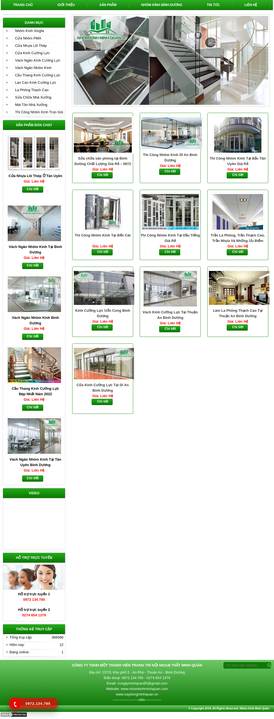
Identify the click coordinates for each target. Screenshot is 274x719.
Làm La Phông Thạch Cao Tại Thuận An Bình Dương (238, 313)
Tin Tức (213, 5)
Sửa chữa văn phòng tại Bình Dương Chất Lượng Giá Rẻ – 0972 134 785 (102, 161)
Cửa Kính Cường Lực (32, 53)
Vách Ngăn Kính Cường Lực (37, 60)
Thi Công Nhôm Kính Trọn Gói (39, 112)
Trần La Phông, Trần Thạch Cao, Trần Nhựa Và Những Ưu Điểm (238, 238)
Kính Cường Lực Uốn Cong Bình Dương (102, 313)
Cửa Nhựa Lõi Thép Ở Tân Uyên (35, 176)
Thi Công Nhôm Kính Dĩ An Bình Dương (170, 157)
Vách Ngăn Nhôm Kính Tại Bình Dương (35, 249)
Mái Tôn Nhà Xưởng (31, 105)
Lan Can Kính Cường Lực (35, 82)
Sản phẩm (108, 5)
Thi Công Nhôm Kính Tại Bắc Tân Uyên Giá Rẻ (238, 161)
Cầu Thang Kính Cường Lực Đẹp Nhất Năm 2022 (35, 391)
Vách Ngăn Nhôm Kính (33, 68)
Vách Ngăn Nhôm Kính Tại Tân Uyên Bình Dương (35, 462)
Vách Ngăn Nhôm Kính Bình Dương (35, 320)
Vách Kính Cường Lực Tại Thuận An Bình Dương (170, 315)
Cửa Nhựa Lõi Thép (31, 46)
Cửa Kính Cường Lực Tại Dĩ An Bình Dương (103, 387)
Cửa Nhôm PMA (28, 38)
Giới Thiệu (66, 5)
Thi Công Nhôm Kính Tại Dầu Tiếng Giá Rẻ (170, 238)
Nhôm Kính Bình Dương (161, 5)
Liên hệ (250, 5)
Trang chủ (23, 5)
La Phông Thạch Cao (31, 90)
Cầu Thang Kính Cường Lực (37, 75)
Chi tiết (102, 175)
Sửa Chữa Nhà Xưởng (33, 97)
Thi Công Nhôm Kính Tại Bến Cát (103, 235)
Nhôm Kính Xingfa (29, 31)
